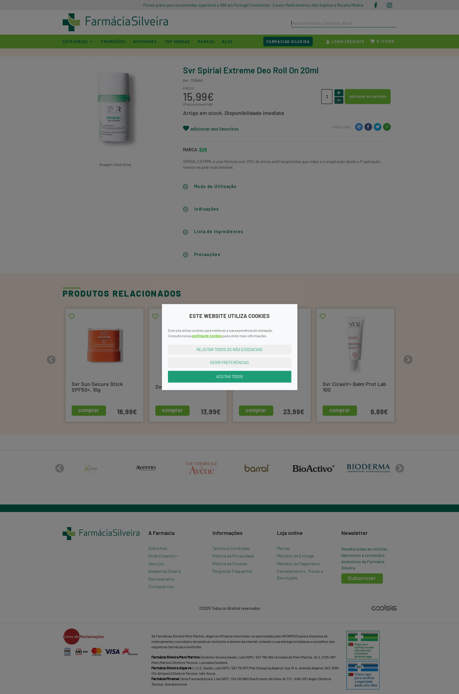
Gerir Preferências (229, 362)
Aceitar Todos (229, 376)
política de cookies (207, 335)
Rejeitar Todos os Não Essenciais (229, 349)
